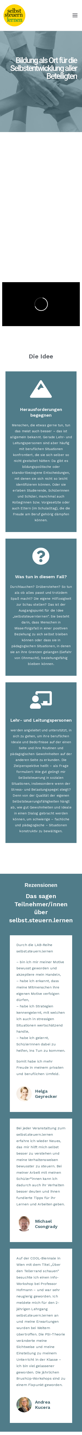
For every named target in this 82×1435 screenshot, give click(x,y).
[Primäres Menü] (75, 15)
